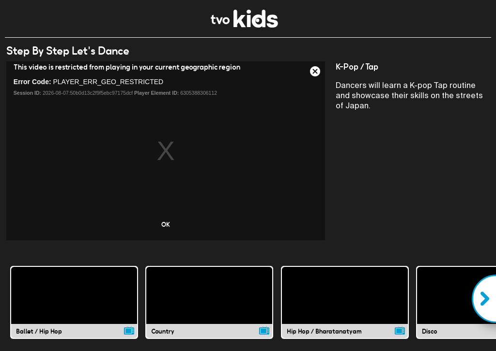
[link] (244, 25)
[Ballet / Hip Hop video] (74, 302)
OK (165, 224)
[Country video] (209, 302)
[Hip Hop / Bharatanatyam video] (345, 302)
